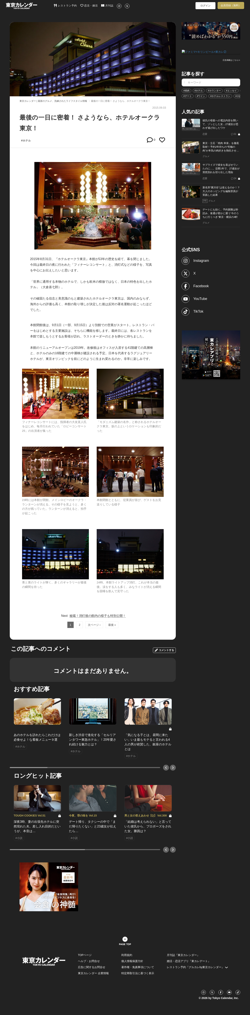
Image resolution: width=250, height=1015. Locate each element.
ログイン (205, 5)
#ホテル (199, 90)
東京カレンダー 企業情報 (93, 973)
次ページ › (94, 624)
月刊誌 (107, 5)
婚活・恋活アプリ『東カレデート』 (189, 961)
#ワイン (201, 95)
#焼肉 (186, 90)
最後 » (112, 624)
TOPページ (85, 955)
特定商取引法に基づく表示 (137, 973)
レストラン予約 (65, 5)
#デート (187, 95)
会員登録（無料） (231, 5)
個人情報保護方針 (132, 961)
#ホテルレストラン (220, 95)
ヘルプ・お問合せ (89, 961)
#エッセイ (231, 90)
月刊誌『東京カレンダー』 (183, 955)
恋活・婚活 (89, 5)
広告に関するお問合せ (91, 967)
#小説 (238, 95)
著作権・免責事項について (137, 967)
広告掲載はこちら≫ (231, 60)
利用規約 (126, 955)
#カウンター (214, 90)
